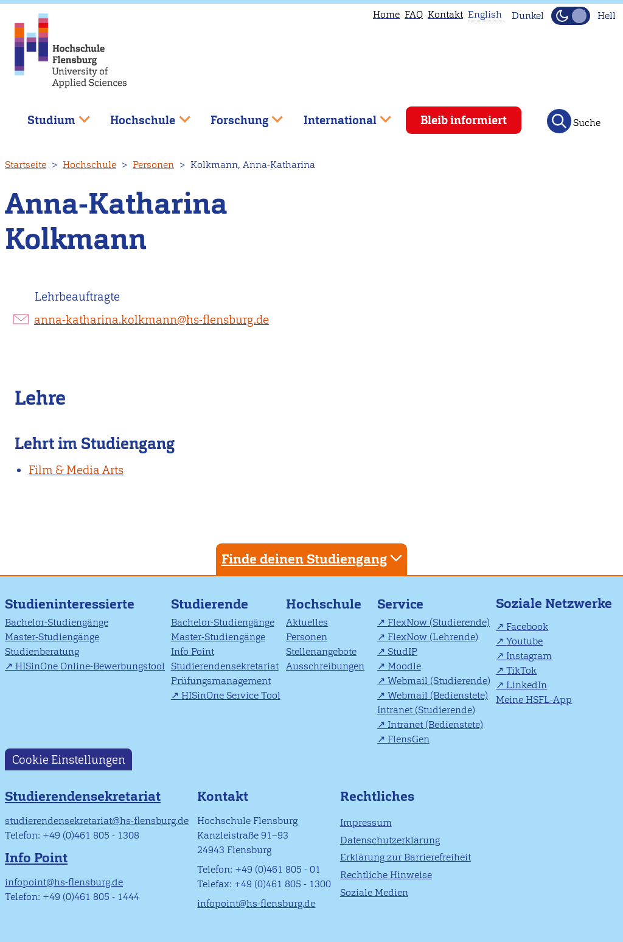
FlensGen (409, 739)
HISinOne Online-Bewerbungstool (90, 666)
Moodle (404, 666)
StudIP (402, 651)
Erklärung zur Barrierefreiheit (405, 857)
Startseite (25, 164)
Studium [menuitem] (50, 115)
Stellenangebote (321, 651)
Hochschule (89, 164)
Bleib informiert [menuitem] (463, 120)
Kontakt (445, 14)
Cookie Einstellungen (68, 759)
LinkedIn (526, 685)
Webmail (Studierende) (439, 680)
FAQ (414, 14)
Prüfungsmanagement (221, 680)
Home (386, 14)
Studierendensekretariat (225, 666)
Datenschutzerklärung (390, 840)
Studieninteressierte (69, 604)
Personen (153, 164)
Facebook (527, 626)
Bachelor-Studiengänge (56, 622)
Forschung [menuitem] (238, 115)
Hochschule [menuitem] (141, 115)
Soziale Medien (374, 892)
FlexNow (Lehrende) (433, 636)
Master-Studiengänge (52, 636)
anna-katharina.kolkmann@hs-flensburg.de (151, 319)
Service (400, 604)
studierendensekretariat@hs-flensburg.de (97, 820)
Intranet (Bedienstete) (435, 724)
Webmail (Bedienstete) (438, 695)
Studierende (209, 604)
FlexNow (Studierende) (439, 622)
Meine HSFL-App (534, 699)
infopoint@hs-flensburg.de (64, 882)
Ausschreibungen (325, 666)
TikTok (521, 670)
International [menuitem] (338, 115)
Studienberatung (42, 651)
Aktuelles (307, 622)
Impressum (366, 822)
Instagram (529, 655)
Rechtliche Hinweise (386, 874)
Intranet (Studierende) (426, 709)
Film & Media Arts (76, 470)
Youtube (524, 641)
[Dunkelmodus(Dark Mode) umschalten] (570, 16)
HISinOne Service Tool (230, 695)
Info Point (192, 651)
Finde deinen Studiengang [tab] (313, 558)
